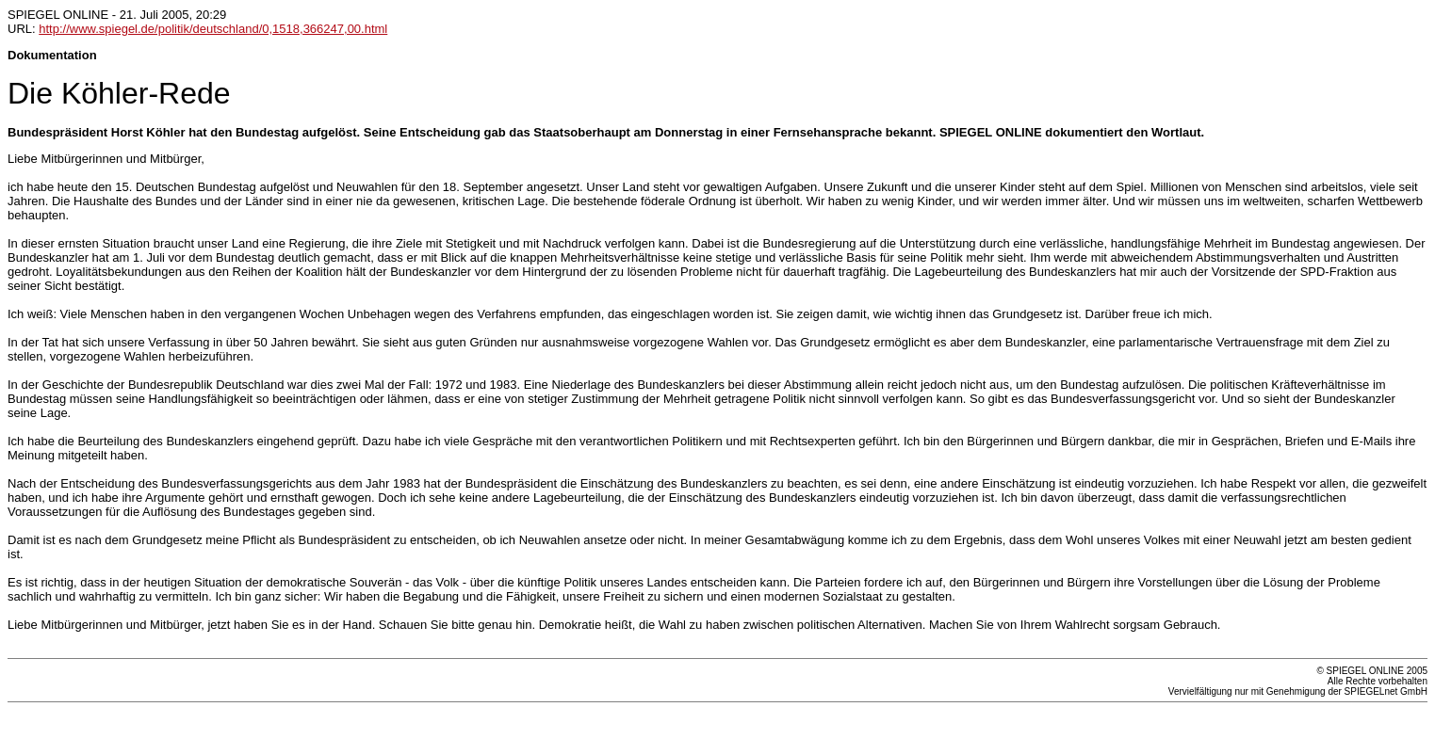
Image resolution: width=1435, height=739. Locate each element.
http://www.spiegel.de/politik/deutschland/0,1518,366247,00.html (213, 29)
